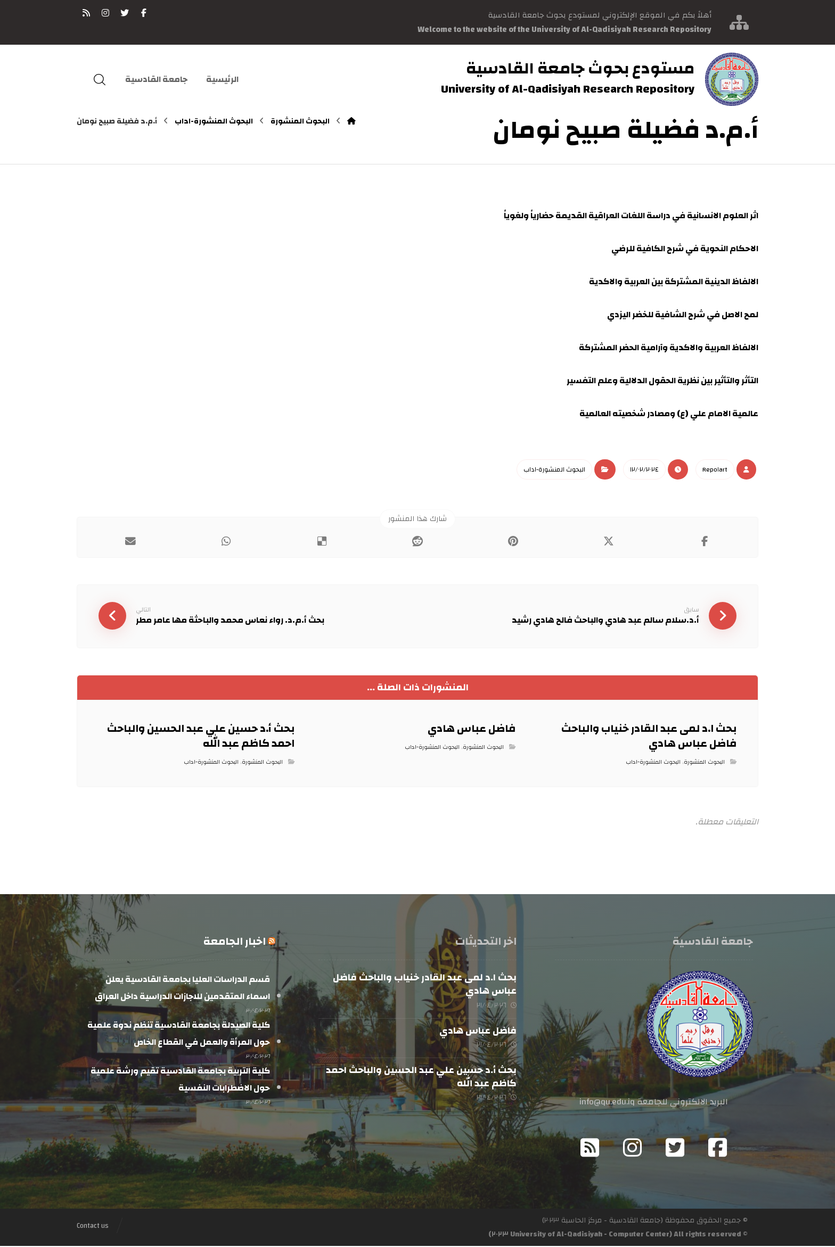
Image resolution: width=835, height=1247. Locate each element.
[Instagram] (632, 1148)
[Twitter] (675, 1148)
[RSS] (86, 12)
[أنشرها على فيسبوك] (704, 541)
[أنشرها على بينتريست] (513, 541)
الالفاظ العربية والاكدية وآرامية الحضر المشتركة (668, 348)
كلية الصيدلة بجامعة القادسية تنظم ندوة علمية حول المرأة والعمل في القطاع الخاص (178, 1034)
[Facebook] (718, 1148)
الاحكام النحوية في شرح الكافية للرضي (684, 249)
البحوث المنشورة (704, 762)
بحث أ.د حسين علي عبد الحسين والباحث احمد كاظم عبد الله (421, 1077)
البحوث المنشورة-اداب (554, 469)
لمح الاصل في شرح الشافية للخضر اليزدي (682, 315)
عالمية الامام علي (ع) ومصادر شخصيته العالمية (668, 414)
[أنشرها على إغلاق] (609, 541)
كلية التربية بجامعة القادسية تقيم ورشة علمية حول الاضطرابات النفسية (180, 1080)
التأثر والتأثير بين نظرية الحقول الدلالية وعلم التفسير (662, 381)
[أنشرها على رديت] (417, 541)
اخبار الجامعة (234, 942)
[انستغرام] (105, 12)
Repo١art (714, 469)
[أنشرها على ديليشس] (321, 541)
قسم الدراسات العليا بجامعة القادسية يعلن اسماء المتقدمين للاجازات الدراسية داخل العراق (182, 988)
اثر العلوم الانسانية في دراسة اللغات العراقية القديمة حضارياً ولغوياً (631, 216)
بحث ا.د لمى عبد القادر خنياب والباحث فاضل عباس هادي (425, 985)
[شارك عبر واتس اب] (226, 541)
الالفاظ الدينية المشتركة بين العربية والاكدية (673, 282)
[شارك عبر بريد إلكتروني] (130, 541)
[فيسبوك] (143, 12)
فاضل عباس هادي (478, 1031)
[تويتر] (124, 12)
